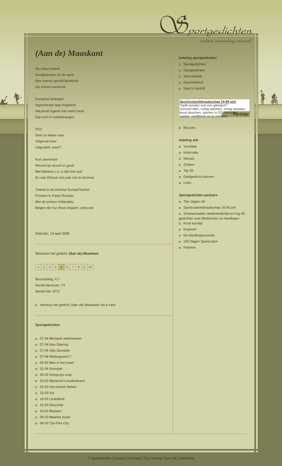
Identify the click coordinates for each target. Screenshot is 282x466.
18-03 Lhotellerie (52, 399)
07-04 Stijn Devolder (55, 350)
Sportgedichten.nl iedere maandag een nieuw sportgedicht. (205, 29)
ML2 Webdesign (183, 458)
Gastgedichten (194, 70)
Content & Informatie (127, 458)
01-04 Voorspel (51, 368)
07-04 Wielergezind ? (55, 356)
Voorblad (190, 146)
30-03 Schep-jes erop (56, 374)
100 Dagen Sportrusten (201, 241)
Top (146, 458)
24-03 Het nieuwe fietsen (58, 387)
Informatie (191, 152)
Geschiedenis (194, 82)
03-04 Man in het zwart (57, 362)
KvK (167, 458)
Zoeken (189, 164)
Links (187, 182)
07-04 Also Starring (54, 344)
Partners (190, 247)
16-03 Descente (52, 405)
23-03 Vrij (47, 393)
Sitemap (156, 458)
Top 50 (189, 170)
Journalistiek (193, 76)
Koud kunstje (193, 223)
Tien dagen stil (194, 201)
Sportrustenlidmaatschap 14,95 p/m (210, 207)
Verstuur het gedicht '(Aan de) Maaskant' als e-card (77, 305)
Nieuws (189, 158)
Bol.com (190, 127)
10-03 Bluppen (51, 411)
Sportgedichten (195, 64)
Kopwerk (190, 229)
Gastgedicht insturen (199, 176)
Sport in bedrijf (194, 88)
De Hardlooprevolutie (199, 235)
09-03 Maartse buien (55, 417)
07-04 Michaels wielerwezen (61, 338)
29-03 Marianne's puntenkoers (62, 381)
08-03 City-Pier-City (54, 423)
